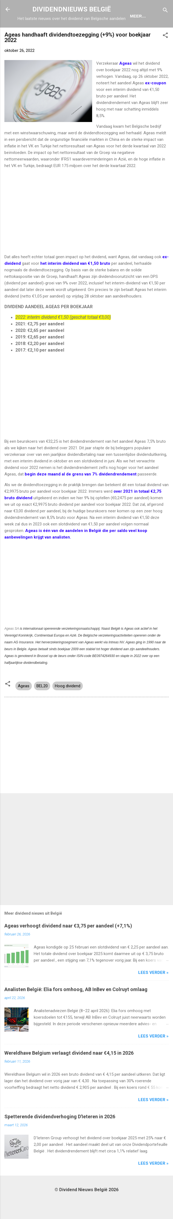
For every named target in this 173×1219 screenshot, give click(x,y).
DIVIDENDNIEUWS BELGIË (71, 9)
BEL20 (42, 704)
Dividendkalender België (76, 33)
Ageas (23, 704)
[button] (165, 55)
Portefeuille (132, 33)
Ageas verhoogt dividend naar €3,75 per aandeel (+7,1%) (68, 944)
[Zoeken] (165, 11)
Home (31, 33)
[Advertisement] (86, 230)
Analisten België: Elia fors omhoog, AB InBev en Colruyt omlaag (76, 1008)
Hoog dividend (67, 704)
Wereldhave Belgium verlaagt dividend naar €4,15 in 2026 (69, 1072)
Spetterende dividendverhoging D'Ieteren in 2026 (59, 1135)
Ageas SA (11, 647)
